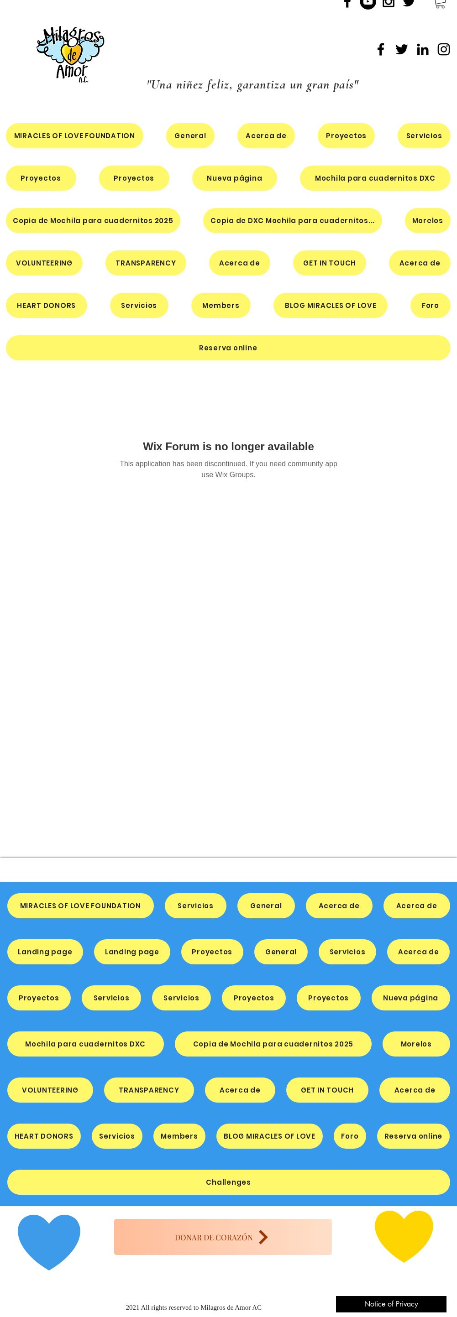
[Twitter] (402, 49)
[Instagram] (444, 49)
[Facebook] (381, 49)
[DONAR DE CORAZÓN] (223, 1237)
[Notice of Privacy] (391, 1304)
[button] (375, 178)
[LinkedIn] (423, 49)
